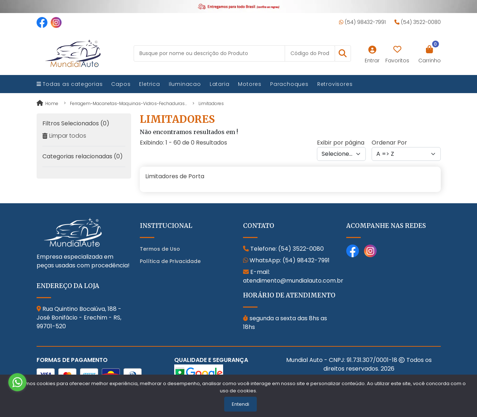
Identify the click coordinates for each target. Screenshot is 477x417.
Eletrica (149, 84)
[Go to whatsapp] (17, 382)
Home (47, 103)
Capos (120, 84)
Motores (249, 84)
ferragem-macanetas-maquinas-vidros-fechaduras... (128, 103)
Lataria (220, 84)
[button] (343, 53)
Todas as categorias (70, 84)
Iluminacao (185, 84)
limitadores (211, 103)
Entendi (240, 404)
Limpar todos (64, 136)
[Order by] (406, 154)
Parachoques (289, 84)
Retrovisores (335, 84)
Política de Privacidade (170, 261)
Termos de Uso (160, 249)
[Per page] (341, 154)
